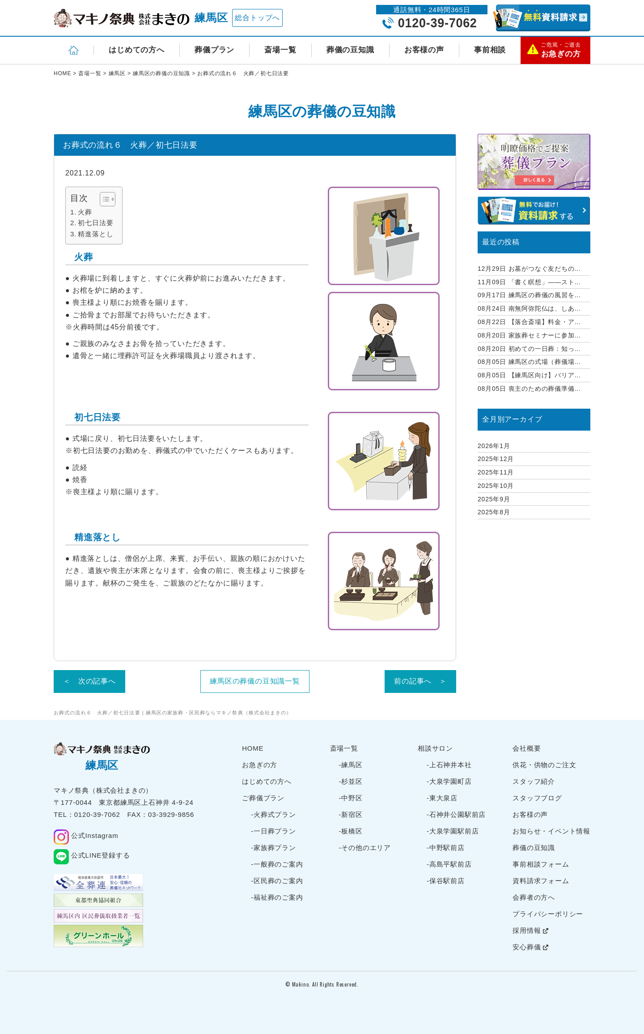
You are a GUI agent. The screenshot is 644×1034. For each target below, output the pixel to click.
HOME (252, 748)
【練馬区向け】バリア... (529, 375)
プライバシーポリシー (548, 914)
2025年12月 (496, 458)
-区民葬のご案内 (277, 880)
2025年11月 (496, 472)
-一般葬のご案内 (277, 864)
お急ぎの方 (259, 765)
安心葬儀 (531, 947)
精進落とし (95, 234)
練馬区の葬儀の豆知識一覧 (255, 681)
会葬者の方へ (534, 897)
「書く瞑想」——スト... (529, 282)
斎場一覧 (280, 50)
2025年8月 (494, 512)
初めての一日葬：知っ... (529, 348)
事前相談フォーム (541, 864)
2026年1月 (494, 445)
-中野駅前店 (446, 847)
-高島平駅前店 (449, 864)
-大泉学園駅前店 (453, 831)
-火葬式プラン (273, 814)
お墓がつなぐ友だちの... (529, 268)
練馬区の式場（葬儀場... (529, 361)
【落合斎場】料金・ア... (529, 321)
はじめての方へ (137, 50)
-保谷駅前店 (446, 880)
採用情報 (531, 930)
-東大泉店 (442, 798)
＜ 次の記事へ (89, 681)
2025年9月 (494, 499)
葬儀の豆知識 (350, 50)
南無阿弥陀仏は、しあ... (529, 308)
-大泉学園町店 (449, 781)
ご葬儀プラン (263, 798)
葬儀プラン (214, 50)
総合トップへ (257, 17)
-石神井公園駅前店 (456, 814)
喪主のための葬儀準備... (529, 388)
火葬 (85, 212)
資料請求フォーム (541, 880)
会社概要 (527, 748)
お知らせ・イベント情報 (551, 831)
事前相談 (490, 50)
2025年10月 (496, 485)
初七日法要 (95, 222)
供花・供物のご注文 (544, 765)
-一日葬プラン (273, 831)
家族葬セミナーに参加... (529, 335)
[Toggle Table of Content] (103, 199)
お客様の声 (424, 50)
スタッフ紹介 (534, 781)
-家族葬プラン (273, 847)
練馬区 (211, 18)
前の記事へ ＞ (420, 681)
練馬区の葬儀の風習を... (529, 295)
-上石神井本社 (449, 765)
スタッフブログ (537, 798)
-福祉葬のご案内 (277, 897)
